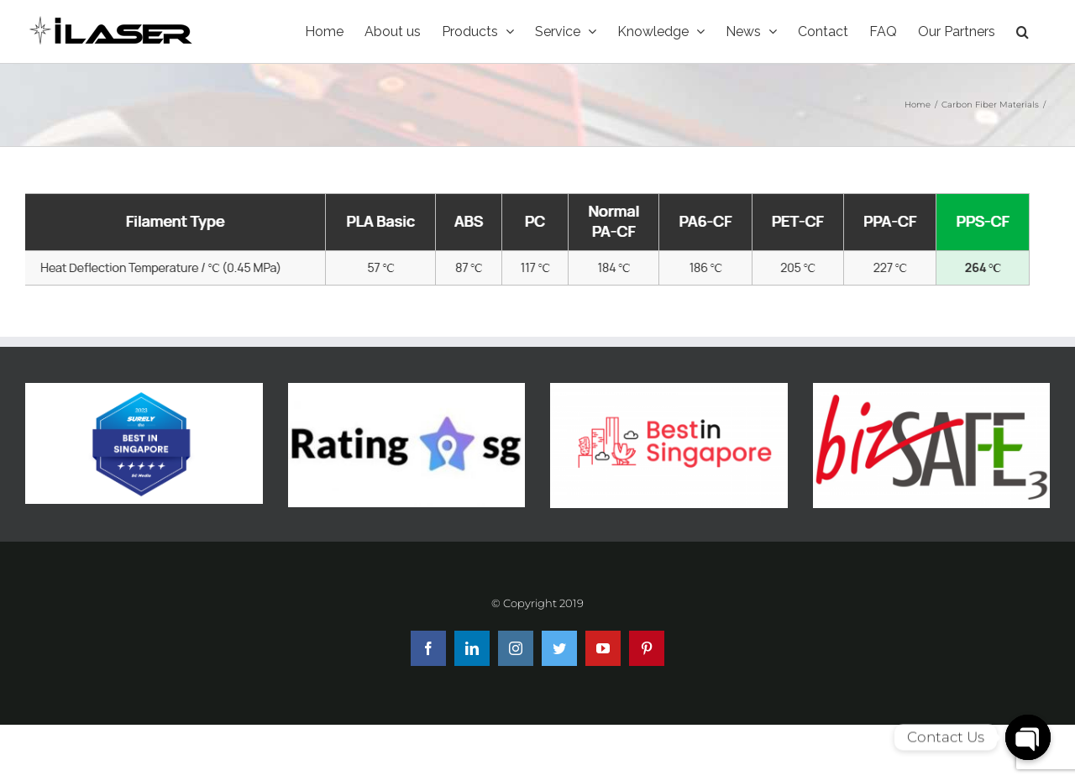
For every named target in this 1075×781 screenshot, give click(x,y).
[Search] (1022, 31)
